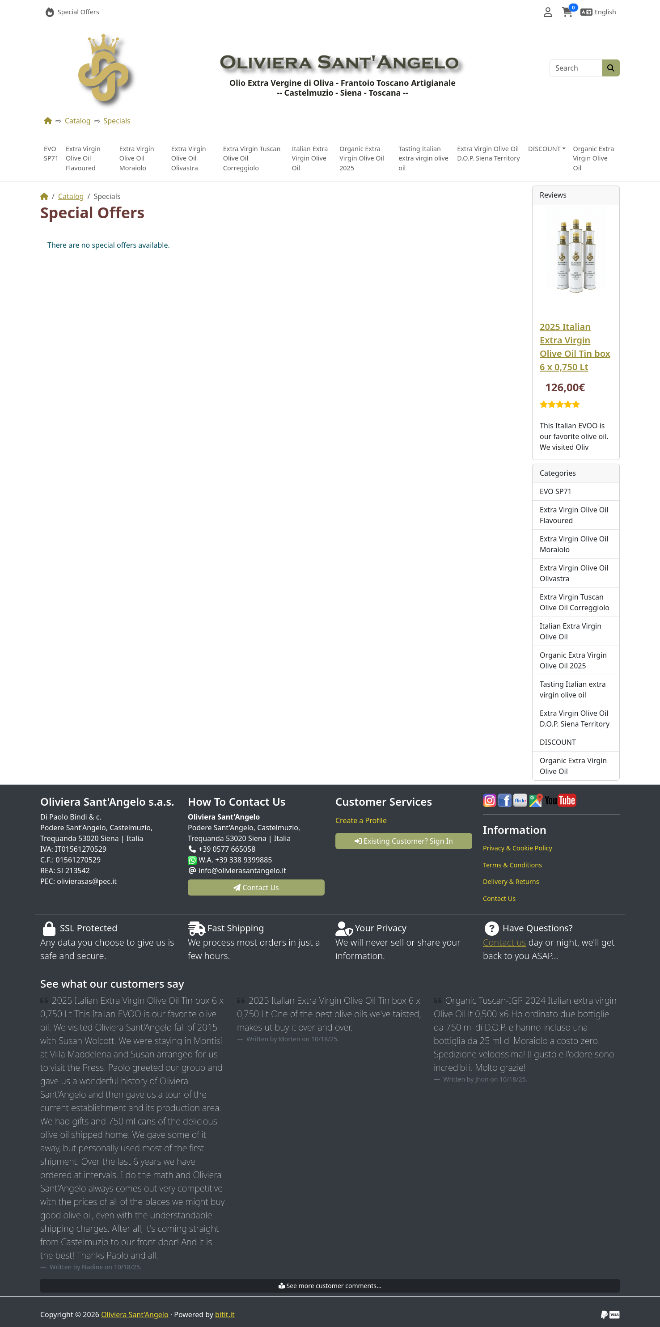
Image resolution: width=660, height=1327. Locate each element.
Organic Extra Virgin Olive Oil (593, 158)
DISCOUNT (558, 742)
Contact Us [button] (256, 887)
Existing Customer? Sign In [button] (404, 841)
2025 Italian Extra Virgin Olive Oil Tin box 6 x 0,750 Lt (575, 347)
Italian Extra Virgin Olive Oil (310, 158)
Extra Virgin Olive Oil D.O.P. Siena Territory (488, 153)
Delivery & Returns (511, 881)
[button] (548, 12)
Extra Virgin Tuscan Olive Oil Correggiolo (252, 158)
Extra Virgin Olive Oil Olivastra (188, 158)
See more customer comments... (330, 1285)
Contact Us (499, 898)
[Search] (576, 67)
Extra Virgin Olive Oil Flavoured (83, 158)
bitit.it (225, 1314)
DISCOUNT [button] (544, 148)
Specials (117, 121)
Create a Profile (361, 820)
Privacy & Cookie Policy (517, 848)
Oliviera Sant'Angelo (134, 1314)
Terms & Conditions (512, 865)
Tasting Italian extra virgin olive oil (423, 158)
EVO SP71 (51, 153)
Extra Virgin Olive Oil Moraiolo (136, 158)
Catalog (78, 121)
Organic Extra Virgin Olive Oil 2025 (361, 158)
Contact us (504, 942)
